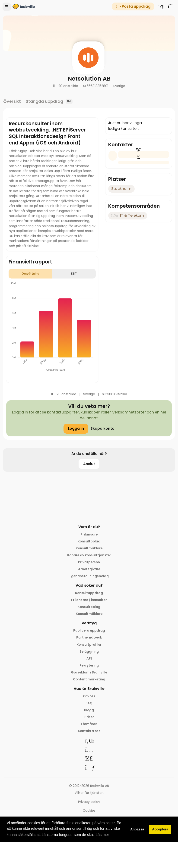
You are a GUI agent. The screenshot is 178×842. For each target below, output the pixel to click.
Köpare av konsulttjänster (89, 555)
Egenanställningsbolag (89, 576)
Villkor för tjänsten (89, 792)
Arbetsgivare (89, 569)
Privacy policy (89, 801)
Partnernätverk (89, 637)
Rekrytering (89, 665)
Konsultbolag (89, 541)
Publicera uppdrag (89, 630)
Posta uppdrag (133, 6)
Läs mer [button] (102, 835)
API (89, 658)
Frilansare (89, 534)
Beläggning (89, 651)
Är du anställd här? (89, 453)
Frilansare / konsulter (89, 600)
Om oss (89, 696)
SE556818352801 (96, 86)
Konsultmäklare (89, 548)
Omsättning (30, 273)
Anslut (89, 463)
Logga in (76, 428)
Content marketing (89, 679)
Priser (89, 717)
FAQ (89, 703)
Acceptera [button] (160, 829)
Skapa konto (102, 428)
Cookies (89, 810)
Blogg (89, 710)
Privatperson (89, 562)
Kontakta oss (89, 731)
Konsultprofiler (89, 644)
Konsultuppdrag (89, 593)
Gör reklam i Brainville (89, 672)
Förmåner (89, 724)
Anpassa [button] (137, 829)
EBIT (74, 273)
